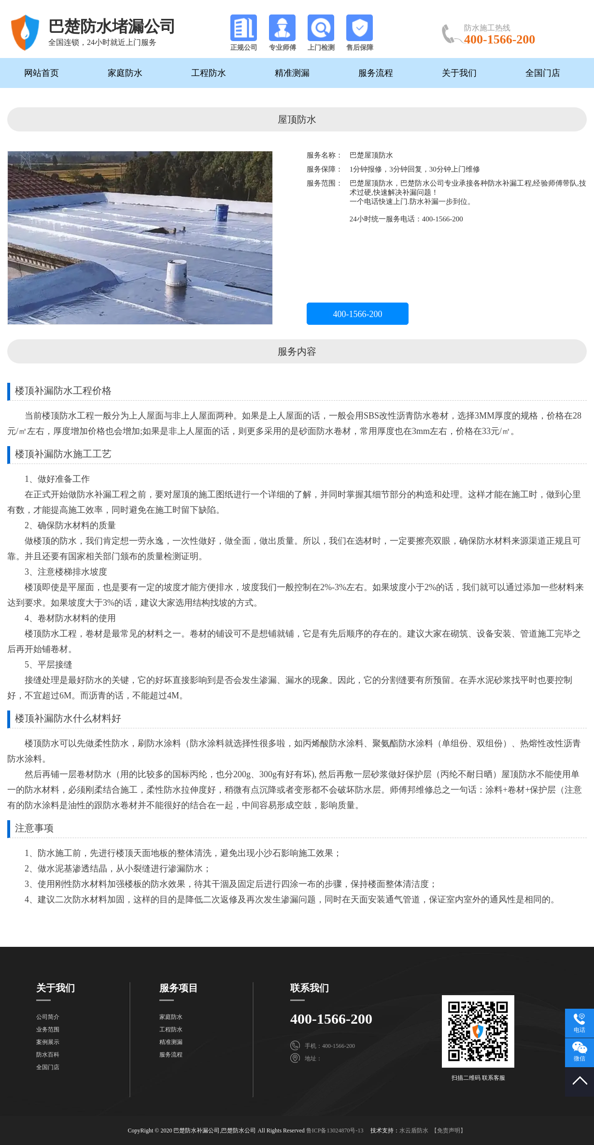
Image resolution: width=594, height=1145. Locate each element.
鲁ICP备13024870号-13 (335, 1130)
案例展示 (47, 1042)
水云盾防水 (413, 1130)
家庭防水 (125, 73)
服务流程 (375, 73)
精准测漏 (292, 73)
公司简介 (47, 1017)
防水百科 (47, 1054)
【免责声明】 (448, 1130)
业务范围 (47, 1029)
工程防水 (208, 73)
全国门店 (542, 73)
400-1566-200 (357, 314)
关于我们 (459, 73)
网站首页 (41, 73)
